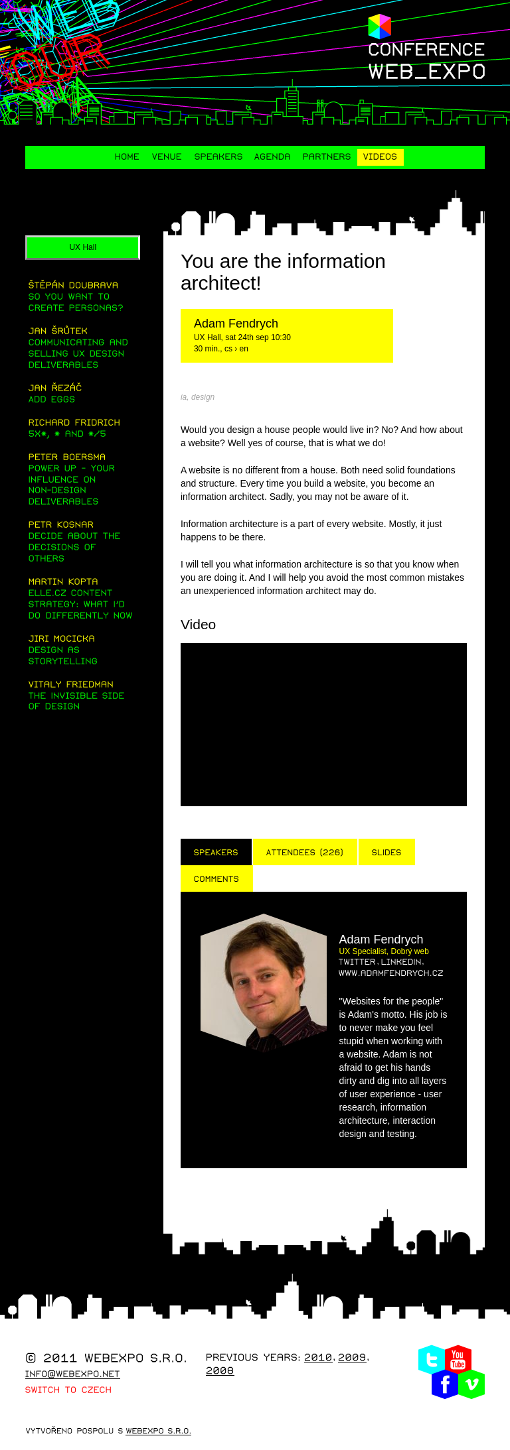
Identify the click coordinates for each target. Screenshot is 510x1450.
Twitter (431, 1359)
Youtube (458, 1359)
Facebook (445, 1384)
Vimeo (471, 1384)
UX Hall (82, 247)
